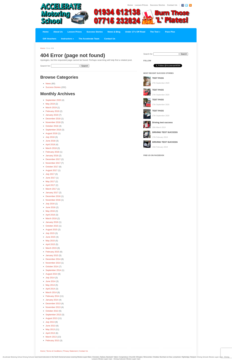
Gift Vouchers (49, 38)
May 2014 (50, 285)
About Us (58, 32)
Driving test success (162, 122)
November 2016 (53, 200)
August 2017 (51, 170)
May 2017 (50, 181)
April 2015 (50, 244)
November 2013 (53, 307)
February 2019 (52, 111)
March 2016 (51, 218)
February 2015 (52, 252)
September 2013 (53, 314)
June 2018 (50, 141)
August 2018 (51, 133)
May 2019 (50, 104)
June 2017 (50, 178)
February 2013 (52, 340)
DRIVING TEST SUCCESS (165, 132)
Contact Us (172, 5)
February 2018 (52, 152)
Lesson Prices (141, 5)
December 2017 (53, 159)
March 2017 (51, 189)
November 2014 (53, 263)
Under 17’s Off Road (135, 32)
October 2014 (52, 266)
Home (130, 5)
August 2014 (51, 274)
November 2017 (53, 163)
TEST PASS (158, 78)
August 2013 (51, 318)
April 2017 (50, 185)
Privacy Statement (70, 351)
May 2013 (50, 329)
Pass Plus (170, 32)
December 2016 (53, 196)
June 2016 (50, 207)
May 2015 (50, 240)
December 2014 (53, 259)
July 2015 (50, 233)
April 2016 (50, 215)
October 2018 (52, 126)
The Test (155, 32)
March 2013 (51, 337)
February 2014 (52, 296)
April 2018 (50, 144)
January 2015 (52, 255)
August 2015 (51, 229)
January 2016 (52, 222)
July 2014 (50, 277)
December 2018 (53, 118)
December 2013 (53, 303)
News (48, 83)
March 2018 (51, 148)
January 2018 (52, 155)
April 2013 (50, 333)
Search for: (45, 66)
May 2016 (50, 211)
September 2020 (53, 100)
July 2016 (50, 203)
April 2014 (50, 288)
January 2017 (52, 192)
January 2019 (52, 115)
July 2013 (50, 322)
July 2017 (50, 174)
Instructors (67, 38)
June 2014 (50, 281)
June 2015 (50, 237)
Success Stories (157, 5)
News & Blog (114, 32)
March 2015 (51, 248)
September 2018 (53, 129)
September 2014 (53, 270)
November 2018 (53, 122)
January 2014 (52, 300)
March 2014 (51, 292)
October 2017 (52, 166)
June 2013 (50, 325)
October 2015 (52, 226)
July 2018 (50, 137)
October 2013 (52, 311)
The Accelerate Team (89, 38)
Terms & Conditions (54, 351)
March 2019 (51, 107)
